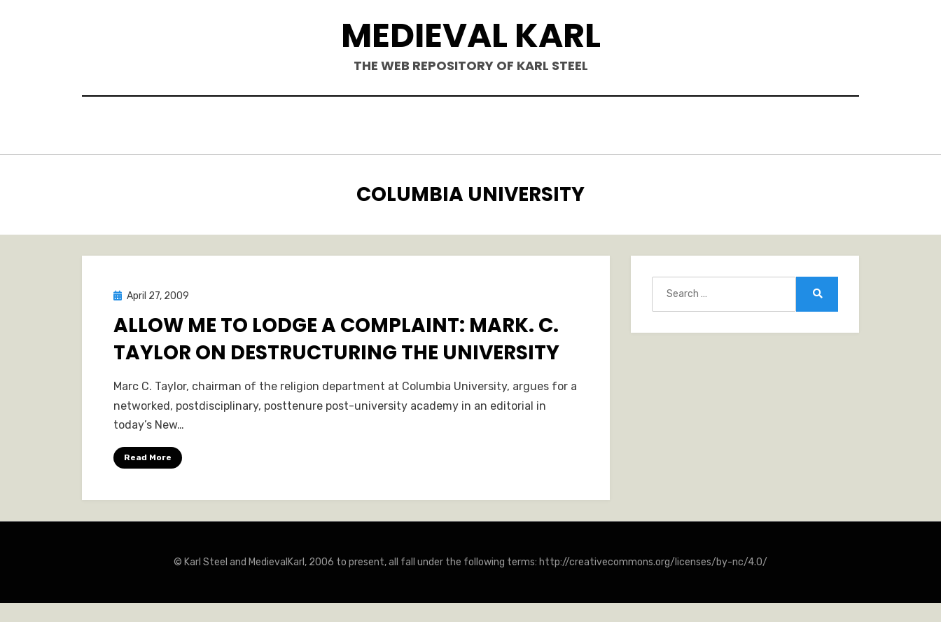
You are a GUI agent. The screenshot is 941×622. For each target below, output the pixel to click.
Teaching (629, 127)
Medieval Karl (471, 35)
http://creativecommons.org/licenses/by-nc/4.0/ (653, 559)
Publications (446, 127)
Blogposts (543, 127)
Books (362, 127)
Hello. (301, 127)
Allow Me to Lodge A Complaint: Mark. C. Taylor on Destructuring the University (336, 335)
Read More (148, 454)
